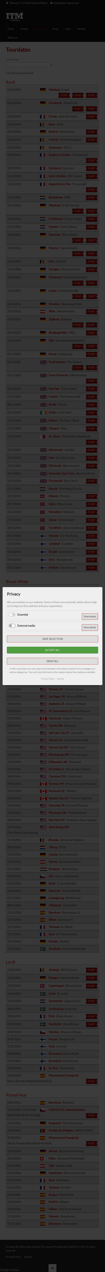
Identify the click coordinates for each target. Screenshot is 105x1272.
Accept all (52, 649)
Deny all (53, 661)
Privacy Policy (48, 678)
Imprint (60, 678)
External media (26, 625)
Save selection (52, 638)
